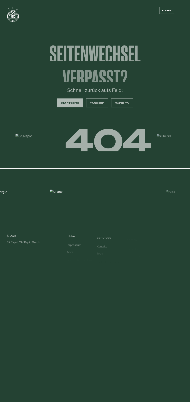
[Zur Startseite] (13, 16)
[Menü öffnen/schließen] (181, 10)
